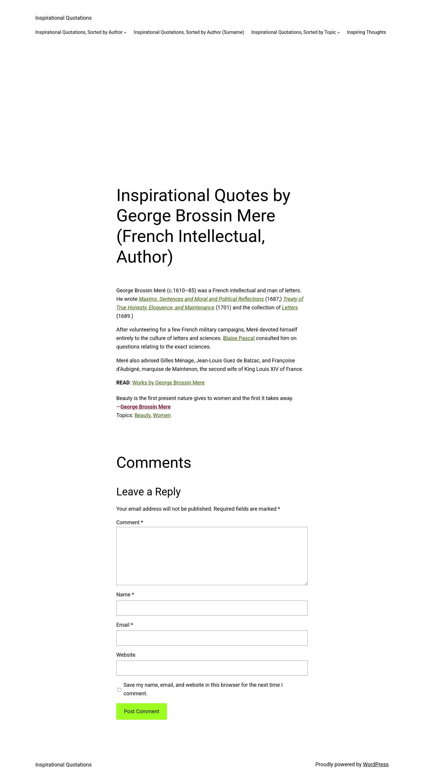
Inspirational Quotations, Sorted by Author (78, 32)
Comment (129, 522)
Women (162, 415)
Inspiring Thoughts (366, 32)
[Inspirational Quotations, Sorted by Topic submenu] (338, 32)
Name (125, 594)
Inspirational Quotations (63, 18)
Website (125, 655)
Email (124, 625)
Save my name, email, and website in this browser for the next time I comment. (203, 689)
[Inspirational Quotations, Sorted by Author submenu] (125, 32)
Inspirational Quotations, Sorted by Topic (293, 32)
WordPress (376, 764)
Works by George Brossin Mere (168, 382)
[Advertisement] (212, 105)
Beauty (142, 415)
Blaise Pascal (239, 338)
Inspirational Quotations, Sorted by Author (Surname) (189, 32)
